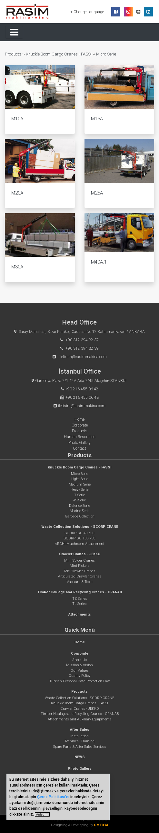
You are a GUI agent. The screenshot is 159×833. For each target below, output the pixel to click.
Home (79, 419)
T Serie (79, 495)
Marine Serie (79, 511)
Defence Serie (79, 506)
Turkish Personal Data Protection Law (79, 681)
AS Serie (79, 500)
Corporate (80, 425)
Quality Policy (79, 676)
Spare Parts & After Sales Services (79, 747)
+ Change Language (87, 12)
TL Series (79, 604)
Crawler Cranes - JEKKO (79, 554)
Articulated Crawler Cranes (79, 576)
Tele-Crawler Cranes (79, 571)
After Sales (79, 730)
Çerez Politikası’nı (53, 797)
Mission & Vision (79, 665)
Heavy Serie (79, 489)
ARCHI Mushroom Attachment (79, 544)
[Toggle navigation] (14, 32)
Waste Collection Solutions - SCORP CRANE (79, 527)
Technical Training (79, 741)
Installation (79, 736)
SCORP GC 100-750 (79, 538)
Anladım (42, 814)
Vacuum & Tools (80, 582)
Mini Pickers (80, 566)
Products (13, 54)
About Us (79, 660)
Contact (79, 448)
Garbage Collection (79, 516)
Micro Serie (106, 54)
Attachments (79, 614)
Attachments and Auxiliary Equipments (80, 719)
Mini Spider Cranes (79, 560)
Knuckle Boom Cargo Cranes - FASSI (59, 54)
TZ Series (79, 599)
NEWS (80, 757)
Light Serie (79, 479)
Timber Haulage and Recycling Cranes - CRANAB (79, 592)
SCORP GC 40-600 (79, 533)
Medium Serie (80, 484)
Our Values (80, 670)
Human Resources (79, 437)
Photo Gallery (79, 442)
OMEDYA (101, 825)
